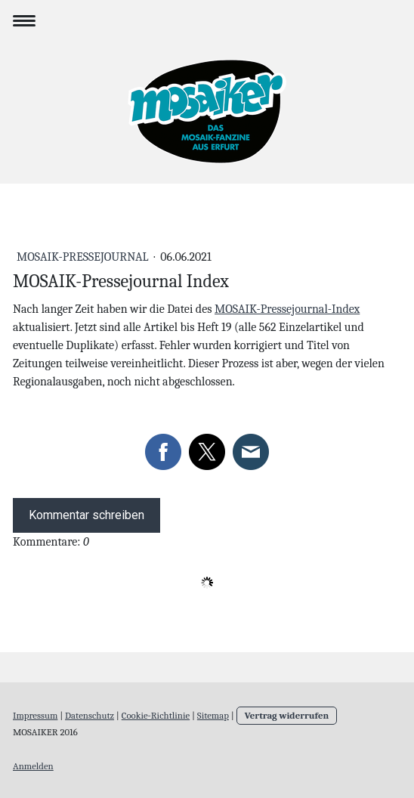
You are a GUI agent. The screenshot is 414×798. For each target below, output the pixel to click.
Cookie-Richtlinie (156, 715)
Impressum (35, 715)
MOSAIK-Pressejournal (84, 257)
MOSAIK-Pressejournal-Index (287, 309)
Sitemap (213, 715)
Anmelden (33, 766)
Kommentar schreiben (86, 515)
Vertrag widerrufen (287, 715)
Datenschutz (89, 715)
